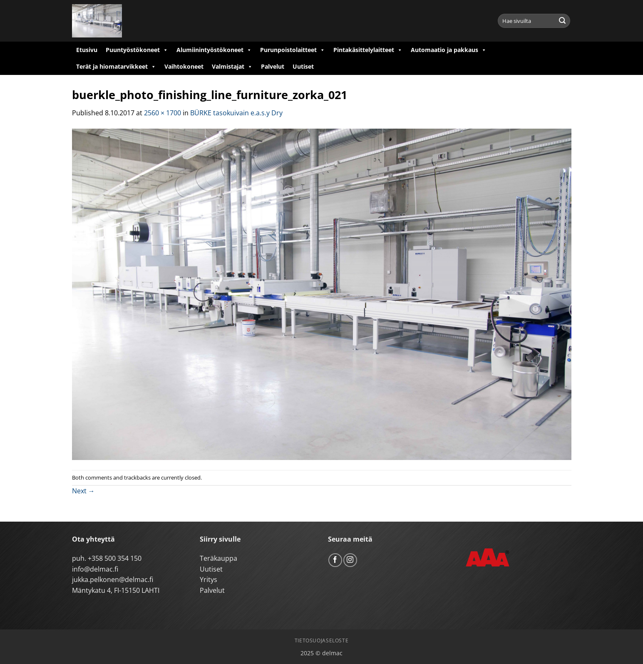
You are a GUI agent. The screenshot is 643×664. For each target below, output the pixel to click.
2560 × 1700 (162, 112)
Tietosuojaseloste (321, 640)
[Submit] (562, 21)
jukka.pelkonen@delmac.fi (112, 579)
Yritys (208, 579)
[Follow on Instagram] (350, 560)
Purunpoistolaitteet (292, 50)
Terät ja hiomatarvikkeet (116, 66)
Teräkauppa (218, 558)
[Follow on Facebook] (335, 560)
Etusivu (86, 50)
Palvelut (272, 66)
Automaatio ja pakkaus (449, 50)
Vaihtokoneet (184, 66)
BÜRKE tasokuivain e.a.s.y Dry (236, 112)
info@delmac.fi (95, 569)
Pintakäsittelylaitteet (367, 50)
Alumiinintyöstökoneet (214, 50)
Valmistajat (232, 66)
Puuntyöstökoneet (137, 50)
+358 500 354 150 (115, 558)
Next (83, 490)
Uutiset (303, 66)
